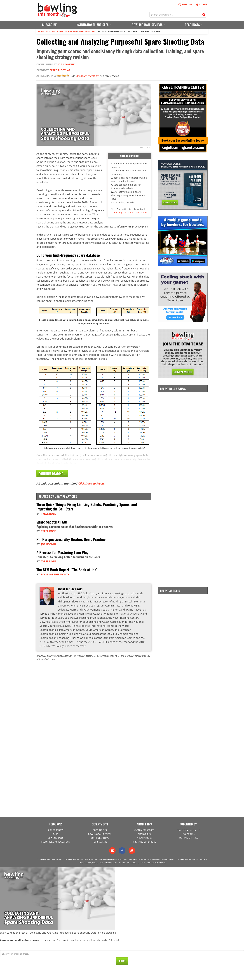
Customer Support (144, 830)
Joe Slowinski (66, 64)
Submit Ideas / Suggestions (55, 841)
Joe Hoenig (48, 544)
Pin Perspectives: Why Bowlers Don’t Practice (71, 539)
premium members (87, 76)
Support (185, 4)
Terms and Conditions (144, 841)
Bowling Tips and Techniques (61, 31)
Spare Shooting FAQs (52, 522)
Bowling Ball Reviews (99, 834)
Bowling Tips (100, 830)
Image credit (145, 148)
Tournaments (99, 841)
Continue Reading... (52, 473)
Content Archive (100, 837)
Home (41, 31)
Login (201, 4)
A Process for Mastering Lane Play (62, 552)
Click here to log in (91, 483)
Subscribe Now (55, 830)
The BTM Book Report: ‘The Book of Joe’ (66, 569)
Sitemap (111, 859)
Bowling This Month (55, 574)
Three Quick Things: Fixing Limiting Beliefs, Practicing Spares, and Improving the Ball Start (86, 506)
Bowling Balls (55, 837)
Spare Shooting (87, 31)
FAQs (55, 834)
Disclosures (144, 834)
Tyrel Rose (48, 513)
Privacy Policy (144, 837)
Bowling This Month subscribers (130, 212)
